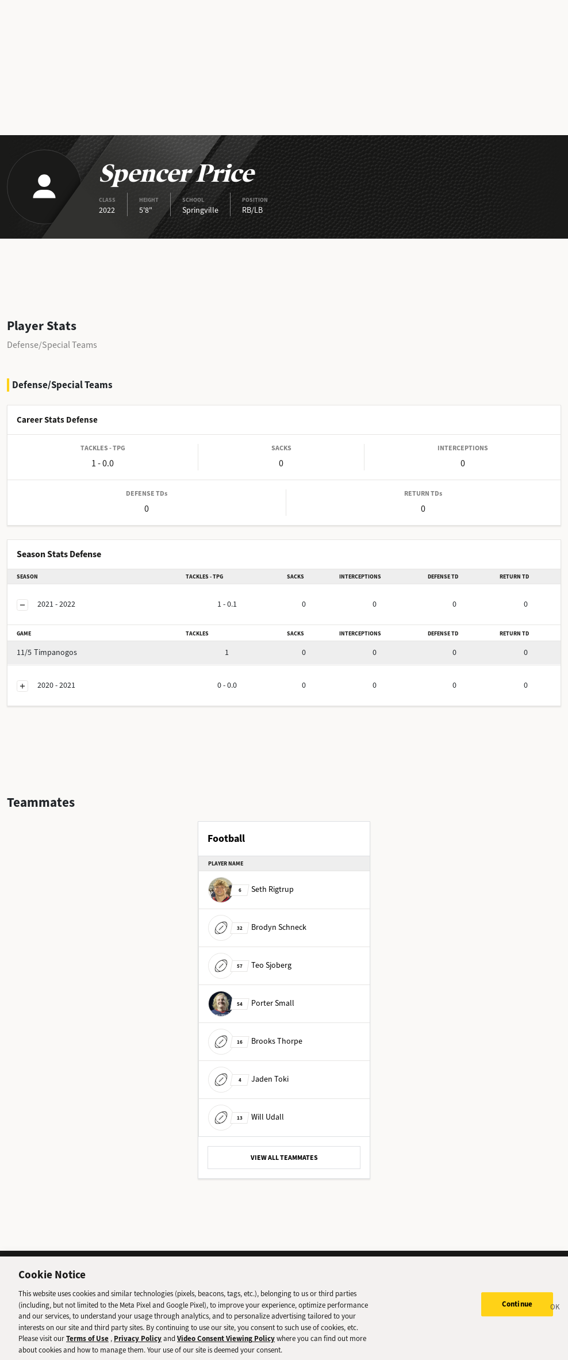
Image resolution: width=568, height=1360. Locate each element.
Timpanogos (47, 652)
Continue (517, 1309)
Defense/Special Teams (52, 345)
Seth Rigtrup (251, 889)
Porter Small (251, 1003)
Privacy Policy (138, 1343)
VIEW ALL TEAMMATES (284, 1157)
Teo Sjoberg (249, 965)
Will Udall (246, 1117)
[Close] (555, 1313)
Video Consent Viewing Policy (226, 1343)
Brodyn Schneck (257, 927)
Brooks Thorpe (255, 1041)
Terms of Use (87, 1343)
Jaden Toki (248, 1079)
